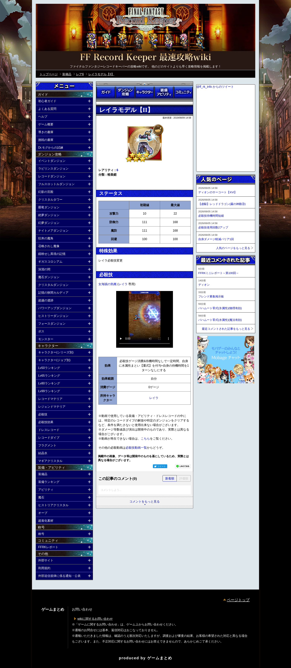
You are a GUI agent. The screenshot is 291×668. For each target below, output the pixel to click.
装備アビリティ (164, 92)
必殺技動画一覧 (136, 447)
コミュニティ (183, 92)
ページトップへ (205, 393)
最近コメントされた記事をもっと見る (226, 328)
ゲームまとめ (159, 658)
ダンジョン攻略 (125, 92)
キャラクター (144, 92)
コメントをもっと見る (144, 501)
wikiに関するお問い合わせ (95, 618)
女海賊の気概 (107, 284)
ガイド (105, 92)
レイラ (123, 284)
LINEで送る (183, 466)
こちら (145, 438)
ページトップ (238, 600)
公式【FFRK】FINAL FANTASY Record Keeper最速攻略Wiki (145, 57)
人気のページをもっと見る (233, 248)
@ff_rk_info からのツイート (215, 86)
